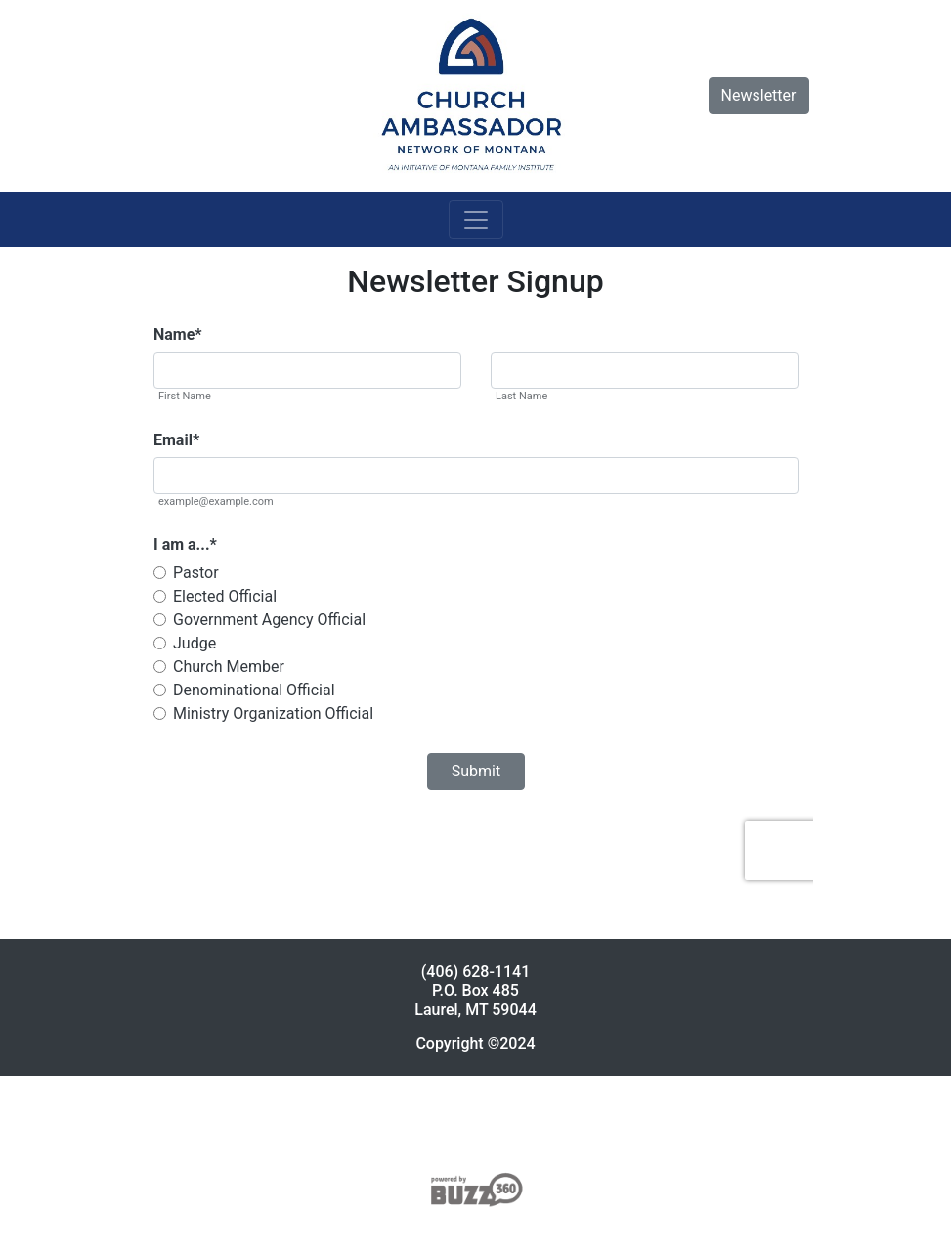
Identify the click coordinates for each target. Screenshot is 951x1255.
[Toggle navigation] (476, 219)
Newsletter (759, 95)
